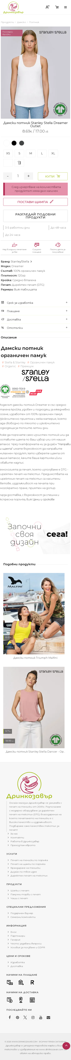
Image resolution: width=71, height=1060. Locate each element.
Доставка (16, 966)
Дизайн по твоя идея (23, 871)
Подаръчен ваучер (21, 913)
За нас (14, 833)
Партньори (17, 935)
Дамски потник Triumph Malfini (35, 657)
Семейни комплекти (23, 917)
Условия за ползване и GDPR (27, 947)
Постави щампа (32, 202)
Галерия (15, 939)
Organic (9, 366)
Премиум (25, 366)
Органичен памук (41, 362)
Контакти (17, 837)
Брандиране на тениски (25, 867)
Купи (50, 176)
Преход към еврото (23, 845)
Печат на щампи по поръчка (27, 864)
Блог (13, 932)
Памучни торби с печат (25, 894)
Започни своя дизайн (38, 534)
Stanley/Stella (21, 261)
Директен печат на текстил (29, 875)
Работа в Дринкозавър (24, 841)
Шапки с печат (19, 890)
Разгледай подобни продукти (35, 216)
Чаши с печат (19, 898)
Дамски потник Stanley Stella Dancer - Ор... (35, 751)
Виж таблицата (25, 289)
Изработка (17, 962)
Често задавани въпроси (25, 943)
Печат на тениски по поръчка (29, 860)
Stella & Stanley (13, 362)
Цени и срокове (44, 499)
